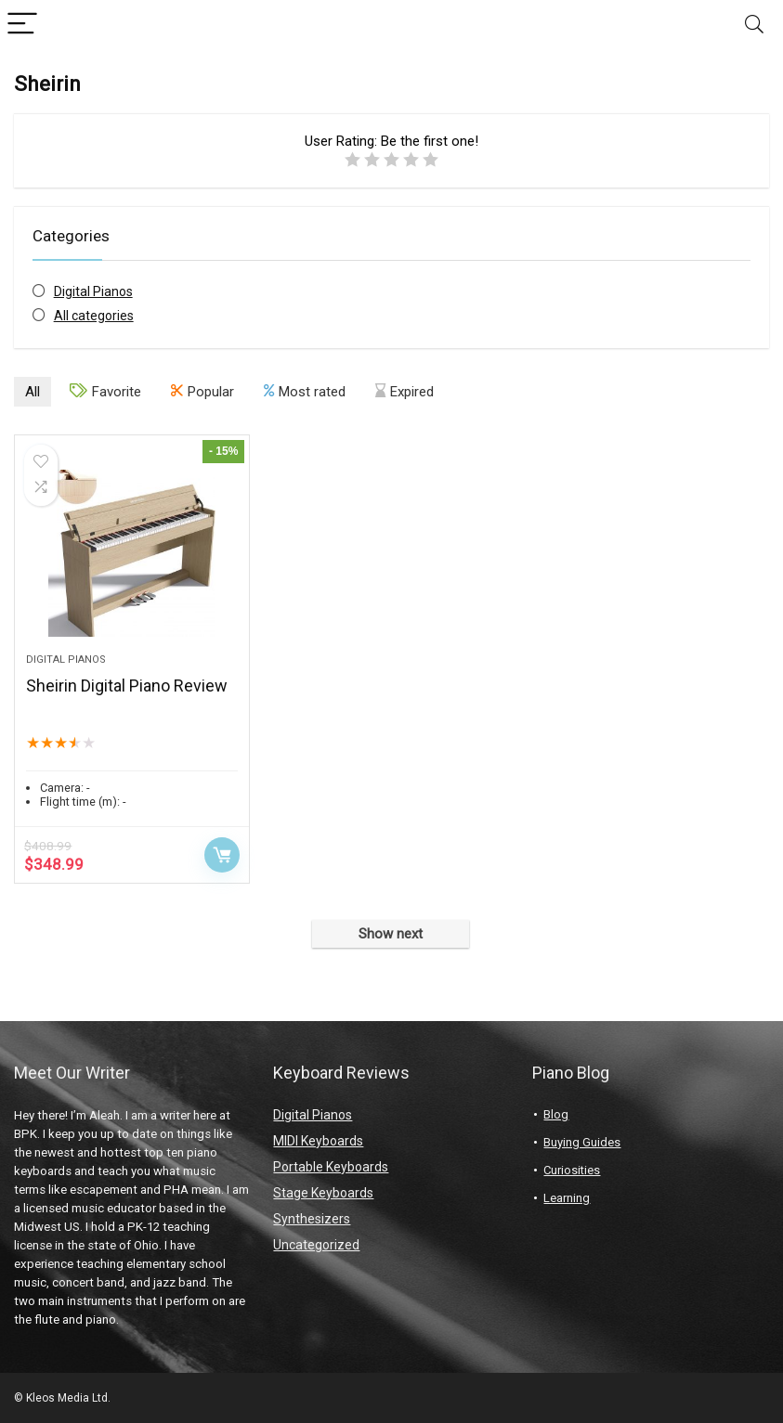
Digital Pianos (93, 291)
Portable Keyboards (330, 1166)
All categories (94, 315)
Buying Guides (581, 1142)
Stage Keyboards (323, 1192)
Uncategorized (316, 1244)
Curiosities (571, 1170)
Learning (566, 1198)
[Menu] (22, 24)
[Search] (754, 24)
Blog (555, 1114)
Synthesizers (311, 1218)
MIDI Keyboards (318, 1140)
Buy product (222, 855)
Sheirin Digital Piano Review (127, 685)
